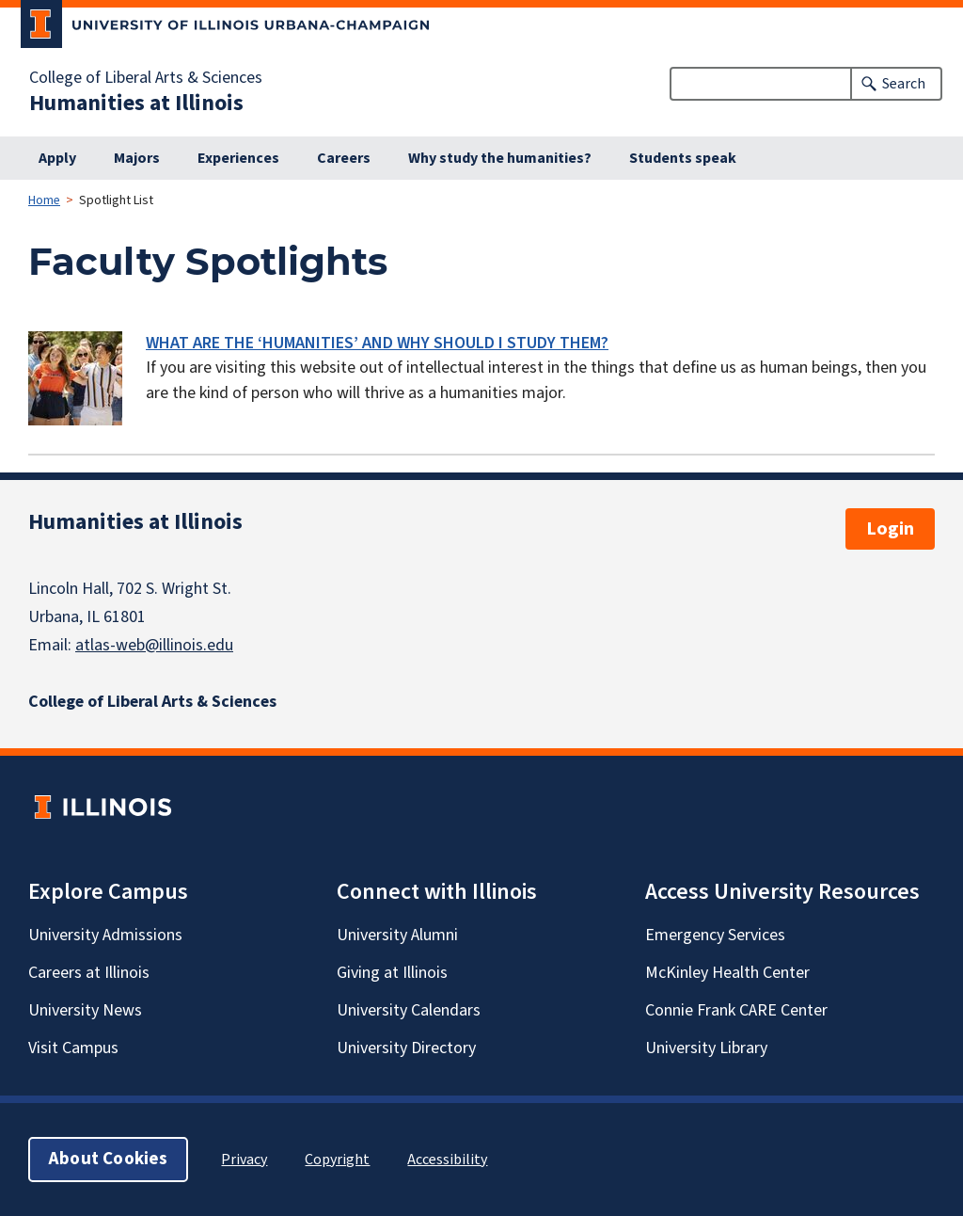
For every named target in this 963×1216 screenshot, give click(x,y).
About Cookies (108, 1159)
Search (903, 83)
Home (44, 200)
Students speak (682, 158)
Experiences (238, 158)
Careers (344, 158)
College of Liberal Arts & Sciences (145, 78)
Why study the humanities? (500, 158)
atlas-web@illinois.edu (154, 645)
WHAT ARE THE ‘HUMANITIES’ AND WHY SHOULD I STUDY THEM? (377, 343)
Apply (57, 158)
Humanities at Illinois (136, 103)
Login (890, 529)
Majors (137, 158)
